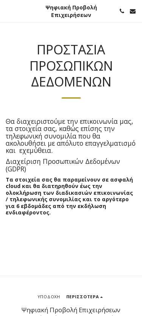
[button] (8, 10)
